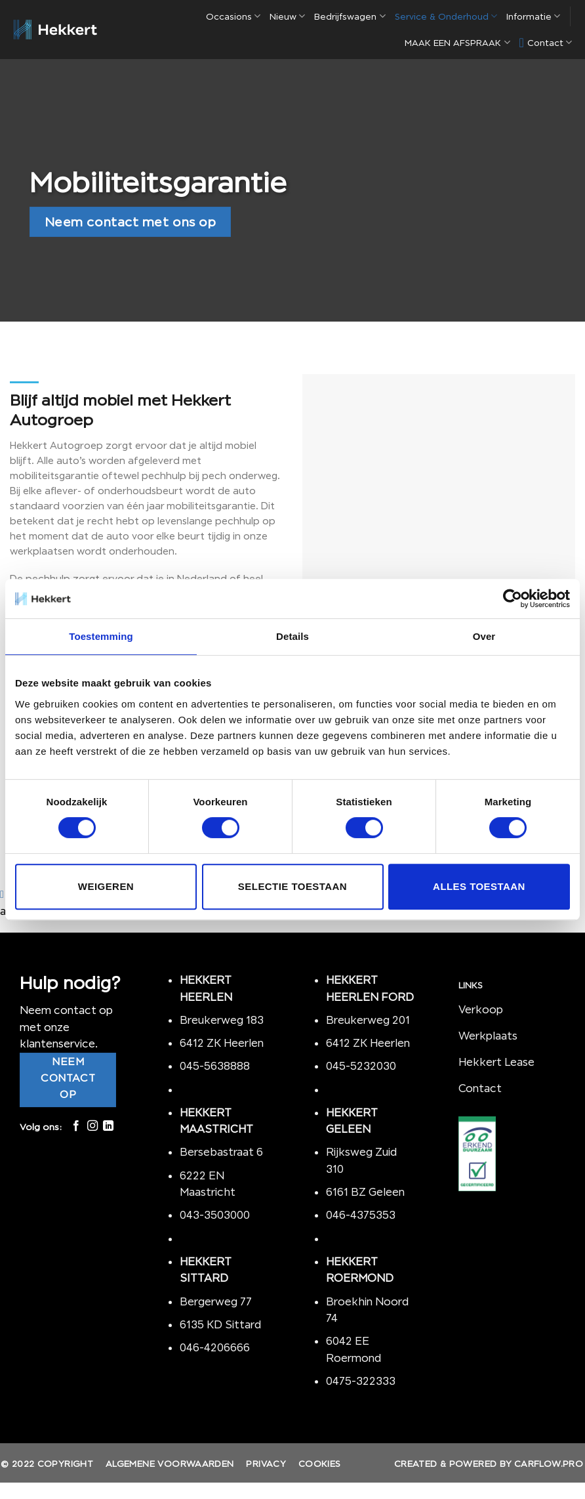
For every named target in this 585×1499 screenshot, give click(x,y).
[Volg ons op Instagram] (92, 1126)
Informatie (533, 16)
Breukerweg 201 (368, 1019)
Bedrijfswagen (349, 16)
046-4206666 (215, 1347)
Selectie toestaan (292, 886)
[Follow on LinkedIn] (108, 1126)
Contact (546, 42)
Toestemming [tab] (101, 636)
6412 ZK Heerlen (222, 1042)
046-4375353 (360, 1214)
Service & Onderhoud (446, 16)
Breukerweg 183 (222, 1019)
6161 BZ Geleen (365, 1191)
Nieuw (287, 16)
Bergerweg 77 (216, 1301)
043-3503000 (215, 1214)
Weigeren (106, 886)
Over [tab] (484, 636)
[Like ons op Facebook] (76, 1126)
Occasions (233, 16)
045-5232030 (361, 1065)
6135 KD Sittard (220, 1324)
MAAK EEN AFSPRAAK (457, 42)
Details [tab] (292, 636)
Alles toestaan (479, 886)
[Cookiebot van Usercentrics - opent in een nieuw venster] (512, 598)
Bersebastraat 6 (221, 1151)
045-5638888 (215, 1065)
